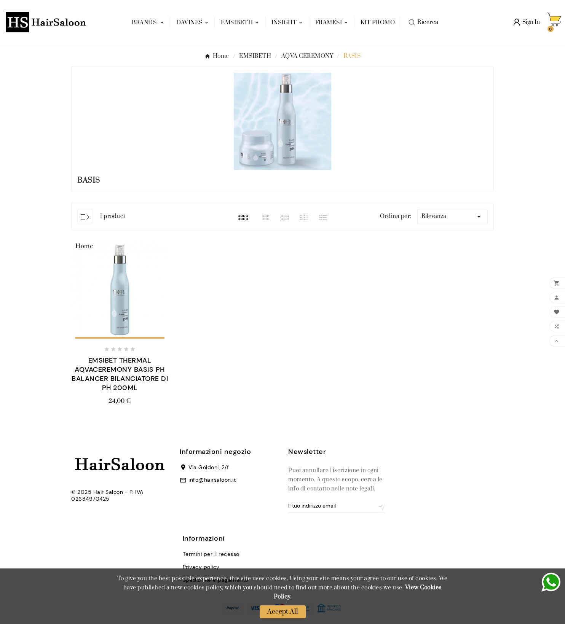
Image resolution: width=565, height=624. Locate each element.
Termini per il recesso (211, 554)
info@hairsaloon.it (212, 479)
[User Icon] (527, 22)
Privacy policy (201, 567)
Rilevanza (452, 216)
